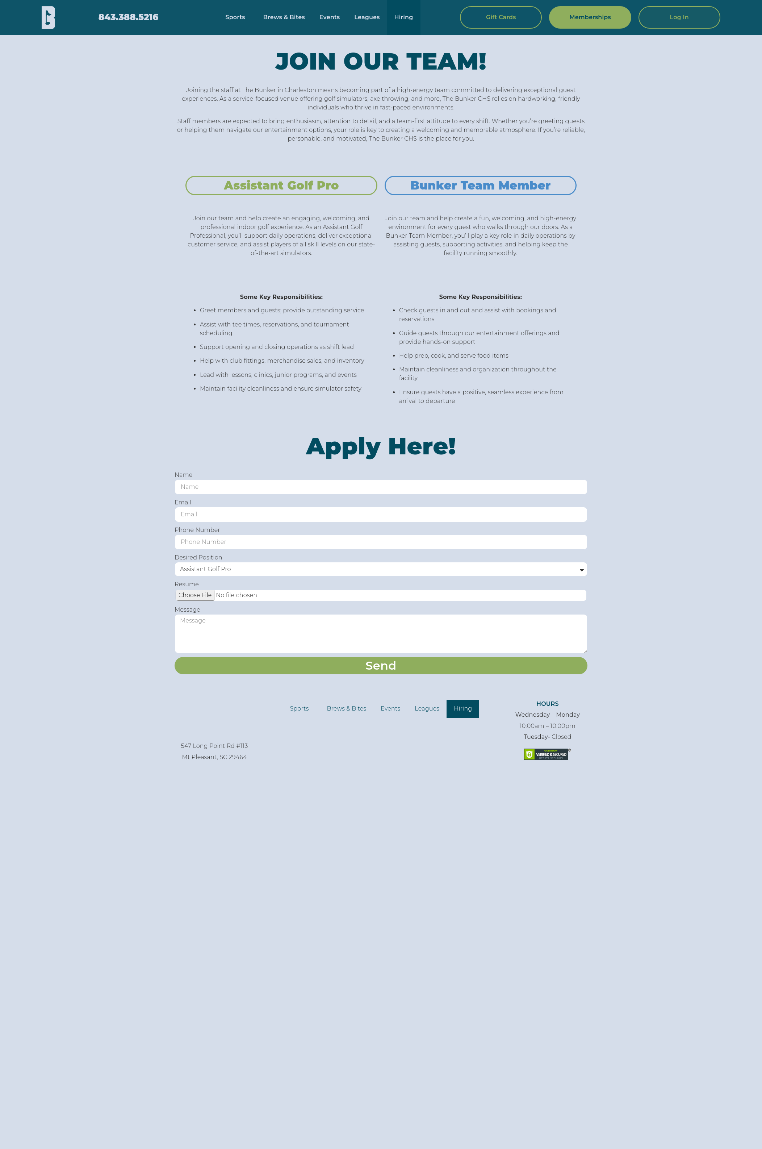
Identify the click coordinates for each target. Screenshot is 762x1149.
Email (183, 502)
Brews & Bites (284, 17)
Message (187, 609)
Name (184, 474)
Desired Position (198, 557)
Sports (236, 17)
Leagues (367, 17)
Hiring (403, 17)
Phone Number (197, 529)
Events (329, 17)
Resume (187, 584)
